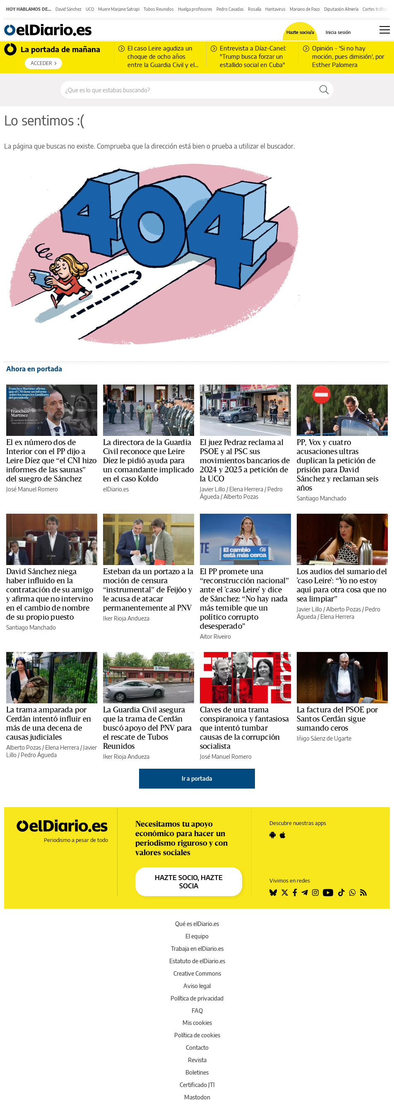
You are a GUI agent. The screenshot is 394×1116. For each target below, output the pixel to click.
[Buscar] (324, 90)
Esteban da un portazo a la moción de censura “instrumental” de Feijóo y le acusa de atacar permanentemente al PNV (148, 590)
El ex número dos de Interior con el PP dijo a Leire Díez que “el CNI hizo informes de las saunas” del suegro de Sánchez (51, 460)
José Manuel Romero (32, 489)
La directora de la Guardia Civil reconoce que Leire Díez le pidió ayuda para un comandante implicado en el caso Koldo (148, 460)
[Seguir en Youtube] (328, 892)
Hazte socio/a (300, 32)
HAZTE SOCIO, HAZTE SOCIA (189, 881)
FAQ (197, 1010)
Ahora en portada (34, 369)
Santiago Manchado (321, 498)
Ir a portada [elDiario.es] (197, 778)
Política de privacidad (197, 998)
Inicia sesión (338, 32)
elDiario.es (116, 489)
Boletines (197, 1072)
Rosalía (254, 9)
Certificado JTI (197, 1084)
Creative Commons (197, 973)
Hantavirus (275, 9)
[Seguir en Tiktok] (341, 892)
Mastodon (197, 1097)
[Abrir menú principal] (385, 30)
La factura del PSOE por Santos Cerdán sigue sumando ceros (337, 719)
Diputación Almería (341, 9)
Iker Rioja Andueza (126, 618)
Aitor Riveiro (215, 636)
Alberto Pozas (240, 496)
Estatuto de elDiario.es (197, 960)
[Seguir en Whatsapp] (352, 892)
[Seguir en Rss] (363, 892)
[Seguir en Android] (272, 835)
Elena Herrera (246, 489)
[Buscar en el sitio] (187, 90)
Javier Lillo (212, 489)
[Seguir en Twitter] (284, 892)
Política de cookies (197, 1035)
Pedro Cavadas (230, 9)
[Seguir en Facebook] (295, 892)
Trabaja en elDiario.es (197, 948)
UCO (90, 9)
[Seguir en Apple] (283, 835)
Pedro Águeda (39, 754)
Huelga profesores (195, 9)
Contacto (197, 1047)
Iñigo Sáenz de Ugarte (324, 738)
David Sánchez (68, 9)
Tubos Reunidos (159, 9)
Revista (197, 1059)
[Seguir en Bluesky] (273, 892)
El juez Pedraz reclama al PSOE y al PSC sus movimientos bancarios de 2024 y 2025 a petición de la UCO (245, 460)
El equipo (197, 936)
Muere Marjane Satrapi (118, 9)
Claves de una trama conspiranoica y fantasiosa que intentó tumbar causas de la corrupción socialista (244, 728)
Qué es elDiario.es (197, 923)
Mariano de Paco (305, 9)
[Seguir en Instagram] (315, 892)
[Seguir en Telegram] (304, 892)
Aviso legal (197, 985)
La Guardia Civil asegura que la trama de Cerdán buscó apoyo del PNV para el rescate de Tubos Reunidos (147, 728)
